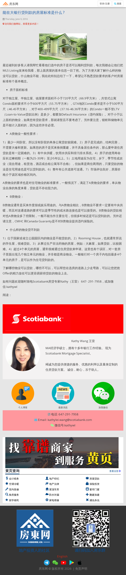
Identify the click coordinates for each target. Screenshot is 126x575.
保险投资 (94, 484)
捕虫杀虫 (94, 500)
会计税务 (14, 478)
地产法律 (54, 484)
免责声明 (81, 568)
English (62, 556)
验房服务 (14, 494)
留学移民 (14, 500)
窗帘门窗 (94, 489)
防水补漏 (54, 494)
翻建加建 (94, 494)
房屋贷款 (94, 478)
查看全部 (115, 471)
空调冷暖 (14, 484)
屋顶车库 (54, 489)
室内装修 (14, 489)
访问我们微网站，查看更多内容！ (21, 23)
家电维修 (54, 500)
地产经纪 (54, 478)
